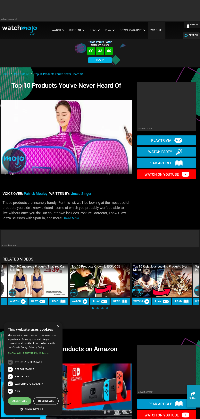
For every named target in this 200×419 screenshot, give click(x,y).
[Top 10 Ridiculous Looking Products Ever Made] (162, 280)
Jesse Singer (81, 194)
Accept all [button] (19, 401)
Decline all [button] (46, 401)
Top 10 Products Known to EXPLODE (95, 266)
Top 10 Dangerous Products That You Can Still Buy (38, 268)
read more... (72, 218)
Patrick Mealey (35, 194)
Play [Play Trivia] (38, 301)
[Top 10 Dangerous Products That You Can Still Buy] (38, 280)
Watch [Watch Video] (18, 301)
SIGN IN (194, 24)
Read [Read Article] (59, 301)
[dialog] (33, 368)
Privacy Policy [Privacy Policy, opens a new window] (36, 347)
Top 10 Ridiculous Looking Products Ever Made (160, 268)
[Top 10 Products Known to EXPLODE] (100, 280)
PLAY (100, 60)
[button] (92, 308)
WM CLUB (156, 30)
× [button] (58, 326)
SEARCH (193, 35)
